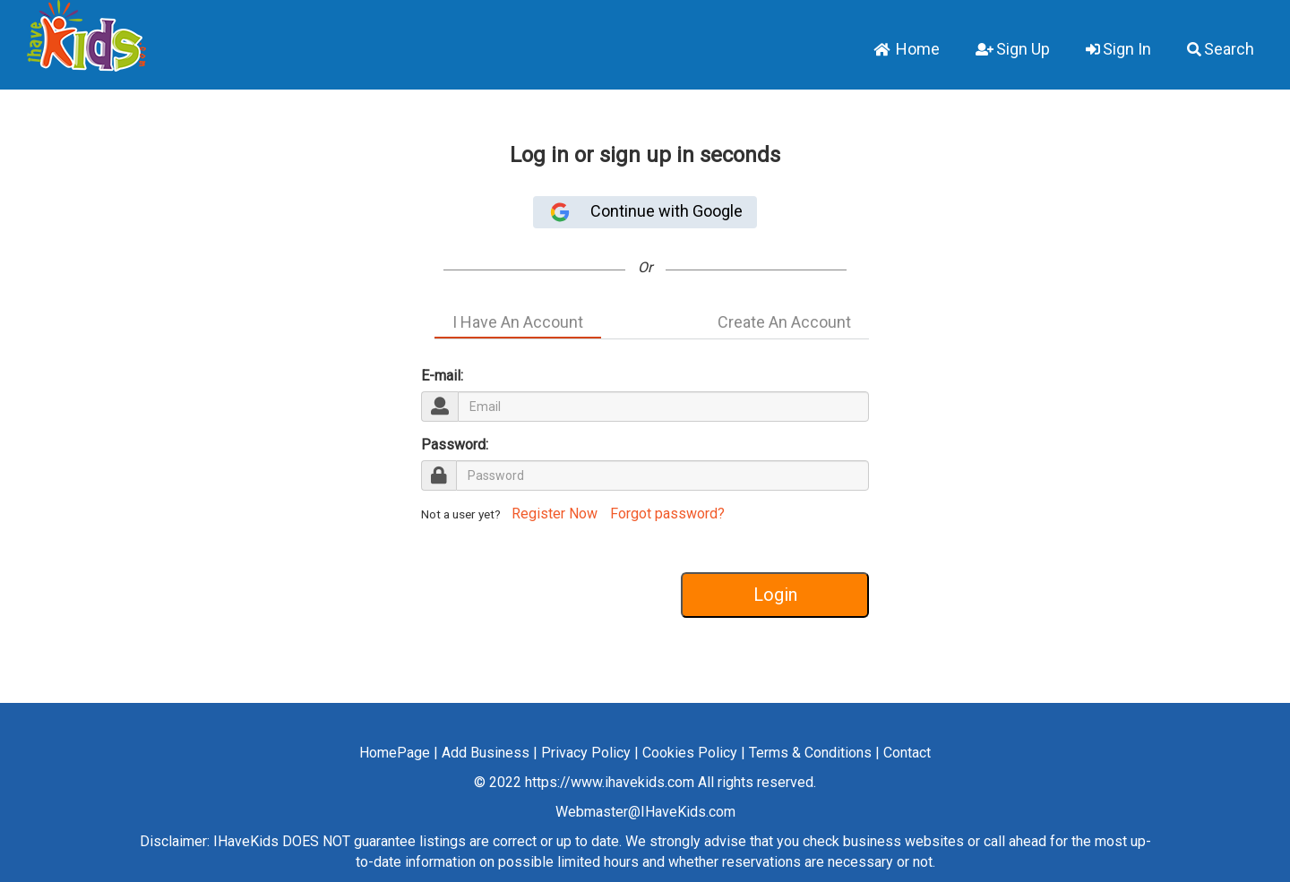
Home (906, 48)
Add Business (485, 752)
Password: (454, 444)
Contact (907, 752)
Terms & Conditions (810, 752)
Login (775, 594)
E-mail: (442, 375)
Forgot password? (667, 513)
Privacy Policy (586, 752)
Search (1220, 48)
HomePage (394, 752)
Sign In (1118, 48)
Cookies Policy (689, 752)
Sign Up (1013, 48)
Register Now (553, 513)
